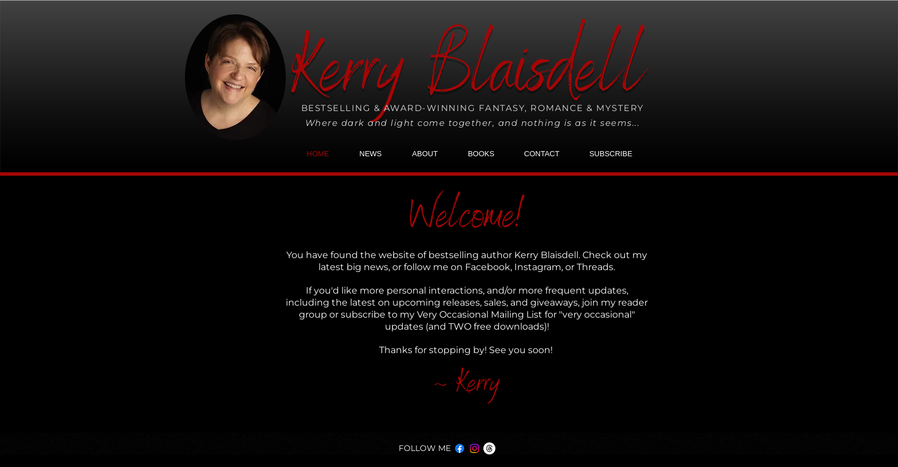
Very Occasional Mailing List (479, 314)
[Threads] (489, 448)
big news (367, 267)
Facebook (487, 267)
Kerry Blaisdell (467, 76)
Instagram (537, 267)
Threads (595, 267)
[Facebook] (460, 448)
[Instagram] (474, 448)
